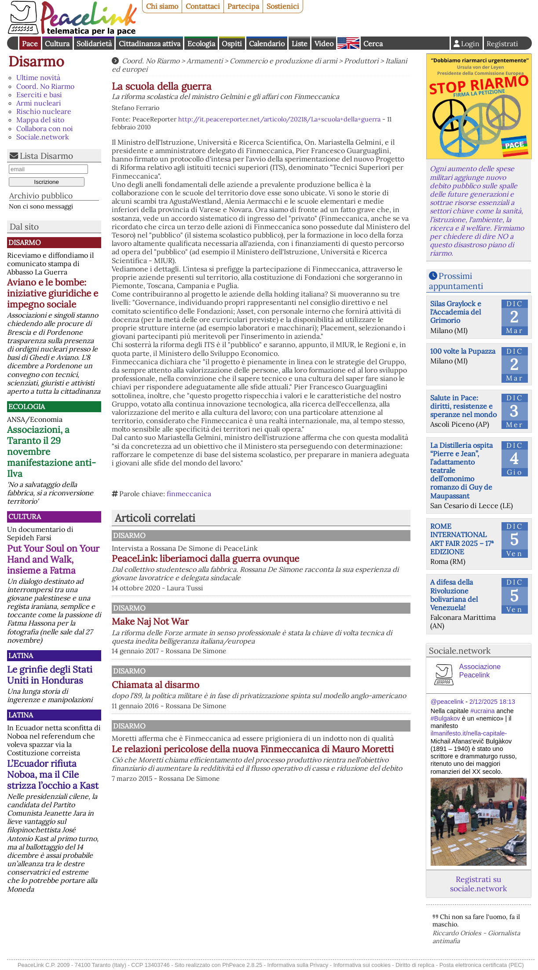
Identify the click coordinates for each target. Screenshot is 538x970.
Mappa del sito (40, 119)
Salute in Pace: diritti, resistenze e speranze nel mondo (463, 406)
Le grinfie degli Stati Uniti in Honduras (49, 674)
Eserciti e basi (39, 94)
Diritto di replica (414, 965)
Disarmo (36, 61)
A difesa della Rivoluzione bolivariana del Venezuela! (454, 595)
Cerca (373, 43)
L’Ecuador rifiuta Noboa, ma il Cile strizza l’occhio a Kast (53, 774)
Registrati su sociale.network (478, 883)
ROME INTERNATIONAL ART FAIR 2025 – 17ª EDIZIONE (462, 539)
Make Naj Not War (241, 630)
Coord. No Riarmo (45, 86)
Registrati (502, 43)
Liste (299, 43)
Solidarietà (94, 43)
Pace (30, 43)
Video (324, 43)
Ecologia (201, 43)
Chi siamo (162, 6)
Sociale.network (42, 136)
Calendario (267, 43)
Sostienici (283, 6)
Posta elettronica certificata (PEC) (481, 965)
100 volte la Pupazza (462, 351)
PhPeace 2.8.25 (242, 965)
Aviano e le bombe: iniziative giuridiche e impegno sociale (52, 293)
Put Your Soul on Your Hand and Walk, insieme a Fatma (53, 559)
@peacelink (447, 701)
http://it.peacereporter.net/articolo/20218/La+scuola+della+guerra (279, 119)
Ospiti (232, 43)
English (348, 43)
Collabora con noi (44, 128)
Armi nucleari (38, 103)
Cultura (57, 43)
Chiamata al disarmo (247, 708)
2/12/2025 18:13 (492, 701)
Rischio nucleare (43, 111)
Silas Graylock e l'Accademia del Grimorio (455, 312)
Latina (20, 655)
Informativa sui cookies (362, 965)
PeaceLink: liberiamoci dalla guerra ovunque (297, 558)
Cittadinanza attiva (149, 43)
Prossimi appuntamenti (456, 281)
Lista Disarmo (46, 155)
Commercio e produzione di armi (283, 60)
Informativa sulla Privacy (298, 965)
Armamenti (205, 60)
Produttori (361, 60)
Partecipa (243, 6)
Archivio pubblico (41, 195)
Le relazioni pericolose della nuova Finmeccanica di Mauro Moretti (276, 795)
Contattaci (203, 6)
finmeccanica (189, 493)
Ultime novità (38, 77)
